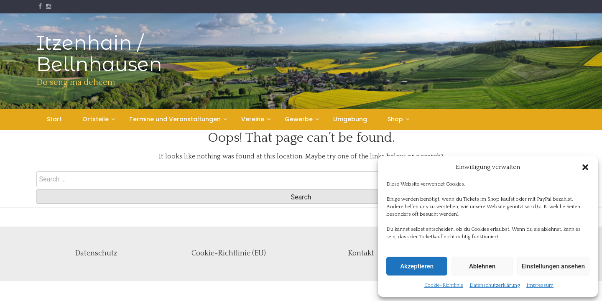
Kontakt (361, 253)
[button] (585, 167)
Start (54, 119)
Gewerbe (299, 119)
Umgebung (350, 119)
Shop (395, 119)
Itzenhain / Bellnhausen (99, 53)
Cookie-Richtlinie (443, 285)
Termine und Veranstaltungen (175, 119)
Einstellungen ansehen (553, 266)
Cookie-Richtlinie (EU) (228, 253)
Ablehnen (482, 266)
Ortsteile (95, 119)
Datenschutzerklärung (494, 285)
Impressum (540, 285)
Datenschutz (96, 253)
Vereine (252, 119)
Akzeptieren (417, 266)
